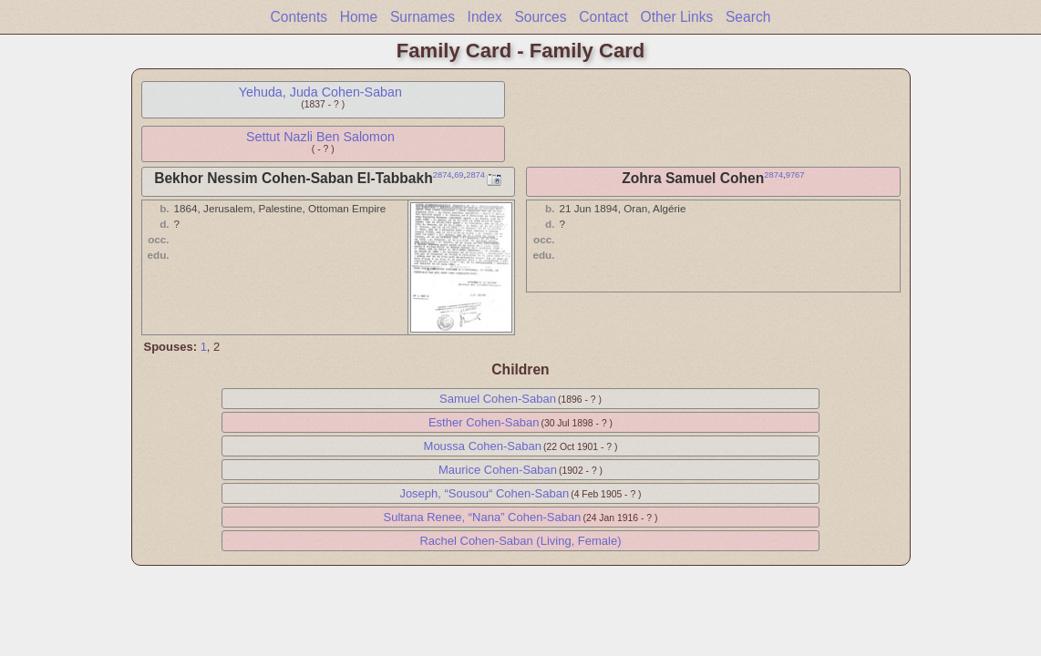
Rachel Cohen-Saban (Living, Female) (520, 541)
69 (458, 174)
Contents (299, 17)
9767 (795, 174)
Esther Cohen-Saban (483, 422)
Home (359, 17)
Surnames (422, 17)
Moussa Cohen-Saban (482, 446)
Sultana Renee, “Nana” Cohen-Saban (483, 517)
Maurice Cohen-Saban (497, 470)
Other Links (677, 17)
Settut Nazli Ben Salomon (320, 136)
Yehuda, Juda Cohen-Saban (320, 92)
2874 (442, 174)
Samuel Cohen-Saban (497, 398)
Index (485, 17)
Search (748, 17)
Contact (603, 17)
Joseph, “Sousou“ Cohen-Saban (484, 493)
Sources (540, 17)
